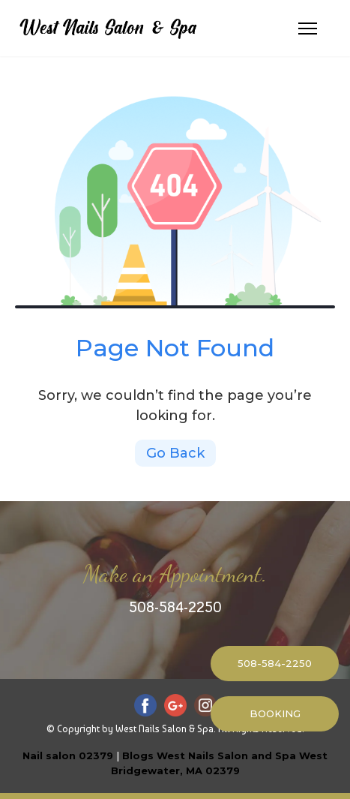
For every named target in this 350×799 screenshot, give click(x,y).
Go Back (175, 453)
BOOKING (275, 713)
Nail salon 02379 (67, 755)
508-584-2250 (175, 607)
